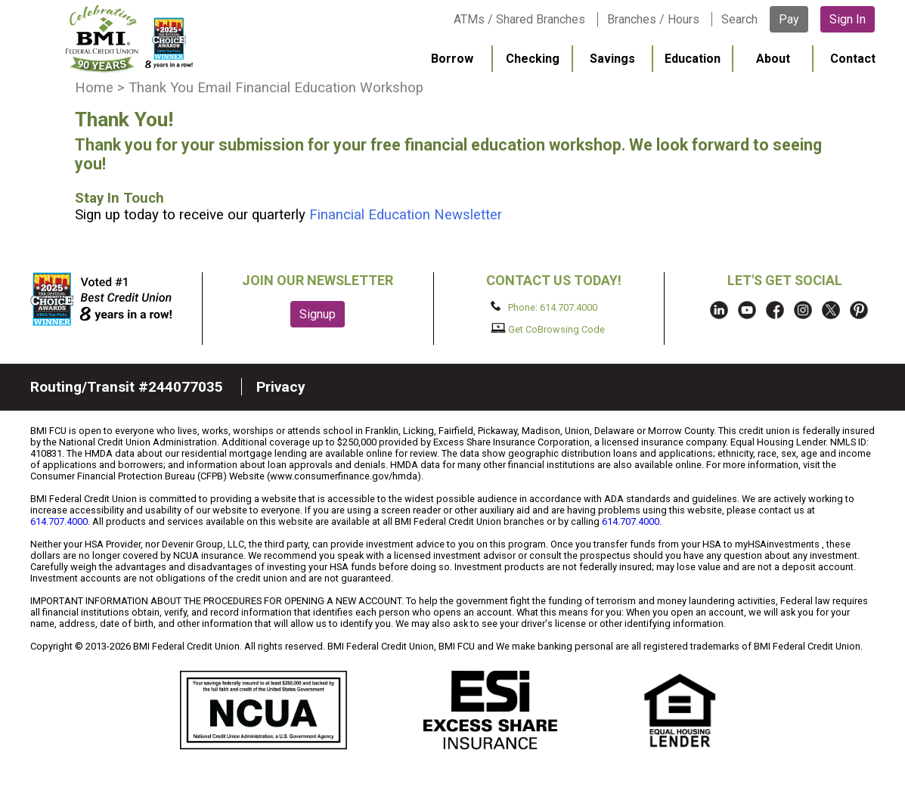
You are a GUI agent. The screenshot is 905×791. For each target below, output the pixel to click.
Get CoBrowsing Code (548, 329)
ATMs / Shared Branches (519, 19)
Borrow (452, 58)
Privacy (280, 386)
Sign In (847, 19)
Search (739, 19)
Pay (789, 19)
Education (693, 58)
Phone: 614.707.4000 (544, 307)
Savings (612, 58)
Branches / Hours (653, 19)
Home (94, 87)
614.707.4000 (59, 521)
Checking (532, 58)
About (773, 58)
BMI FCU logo (129, 38)
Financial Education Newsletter (405, 214)
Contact (853, 58)
